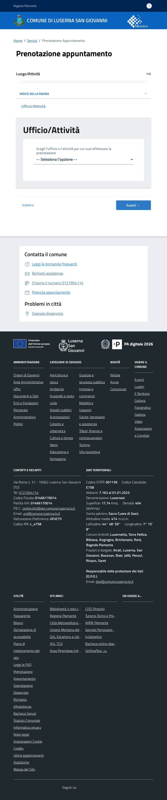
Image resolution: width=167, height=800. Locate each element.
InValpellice (93, 636)
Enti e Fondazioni (25, 403)
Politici (18, 423)
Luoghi (139, 386)
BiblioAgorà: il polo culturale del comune (78, 608)
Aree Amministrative (28, 382)
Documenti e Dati (25, 396)
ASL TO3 (56, 643)
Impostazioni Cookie (27, 741)
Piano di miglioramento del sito (26, 650)
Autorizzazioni (60, 417)
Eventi (139, 379)
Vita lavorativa (89, 451)
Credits (18, 748)
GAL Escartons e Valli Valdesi (71, 636)
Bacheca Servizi (24, 713)
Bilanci (18, 622)
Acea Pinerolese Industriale (69, 650)
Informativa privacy (27, 727)
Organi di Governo (26, 375)
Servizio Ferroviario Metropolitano (109, 629)
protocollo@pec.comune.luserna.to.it (49, 508)
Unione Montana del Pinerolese (72, 629)
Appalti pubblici (61, 410)
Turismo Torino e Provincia (103, 615)
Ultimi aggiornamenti (28, 755)
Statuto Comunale (26, 720)
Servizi (32, 40)
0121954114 (28, 492)
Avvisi (114, 382)
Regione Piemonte (25, 5)
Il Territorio (142, 393)
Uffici (17, 389)
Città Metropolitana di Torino (70, 622)
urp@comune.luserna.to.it (41, 513)
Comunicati (118, 389)
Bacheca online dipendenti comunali (111, 643)
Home (17, 40)
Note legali (21, 734)
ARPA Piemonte (96, 622)
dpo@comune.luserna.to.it (115, 581)
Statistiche (21, 762)
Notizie (115, 375)
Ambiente (57, 389)
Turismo (84, 444)
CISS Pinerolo (95, 608)
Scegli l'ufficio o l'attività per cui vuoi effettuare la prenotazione (73, 151)
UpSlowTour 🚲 (96, 650)
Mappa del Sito (24, 769)
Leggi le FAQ (22, 664)
